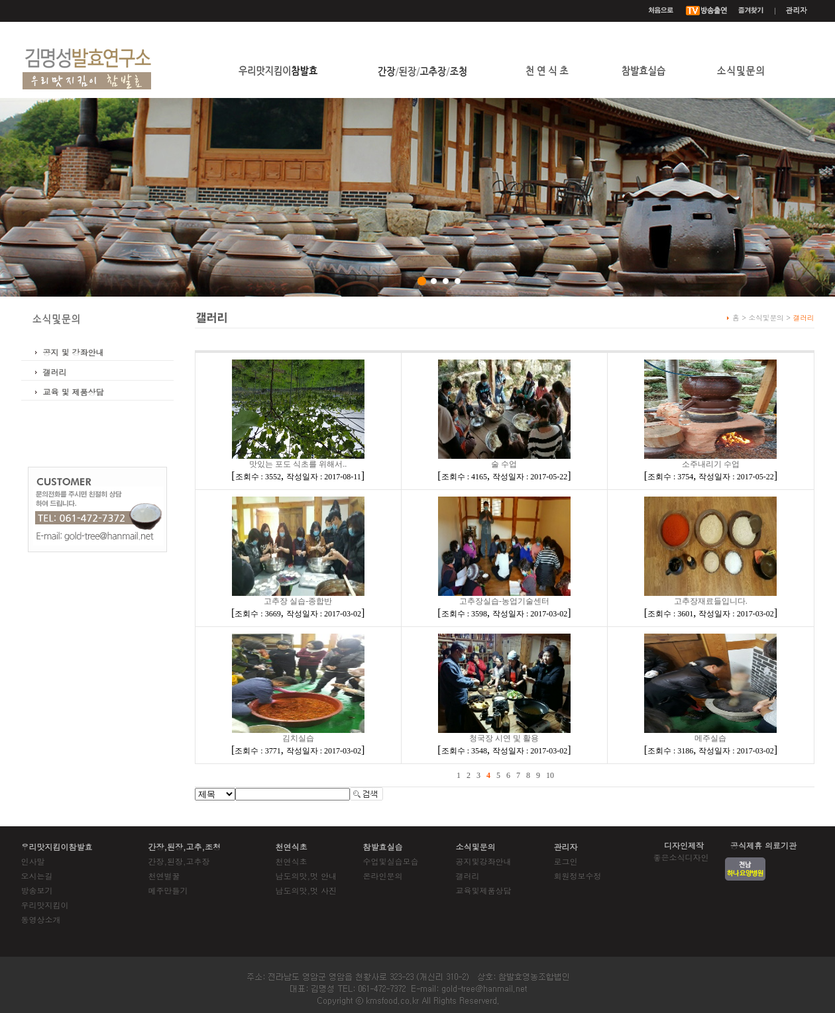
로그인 (566, 861)
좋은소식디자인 (681, 857)
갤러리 (55, 371)
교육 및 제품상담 (73, 391)
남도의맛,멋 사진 (306, 890)
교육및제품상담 (484, 890)
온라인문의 (383, 875)
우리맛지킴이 (45, 904)
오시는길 (37, 875)
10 (550, 775)
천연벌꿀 (164, 875)
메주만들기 (168, 890)
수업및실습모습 (391, 861)
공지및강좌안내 (484, 861)
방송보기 (37, 890)
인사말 (33, 861)
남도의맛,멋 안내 (306, 875)
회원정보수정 (578, 875)
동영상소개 (41, 919)
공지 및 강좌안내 (73, 352)
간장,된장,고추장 (179, 861)
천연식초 (291, 861)
